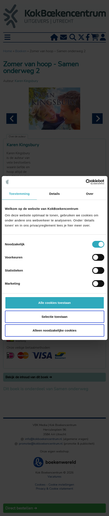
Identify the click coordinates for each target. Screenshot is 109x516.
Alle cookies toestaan (54, 302)
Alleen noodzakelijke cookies (55, 330)
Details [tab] (54, 193)
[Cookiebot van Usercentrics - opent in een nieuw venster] (85, 182)
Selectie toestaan (54, 316)
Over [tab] (90, 193)
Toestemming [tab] (19, 193)
